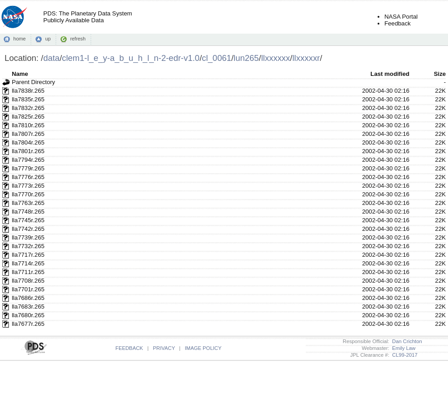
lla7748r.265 (28, 211)
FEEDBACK (129, 348)
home (19, 38)
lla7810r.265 (28, 125)
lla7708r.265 (28, 280)
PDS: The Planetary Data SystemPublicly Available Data (87, 17)
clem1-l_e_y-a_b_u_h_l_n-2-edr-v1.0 (130, 58)
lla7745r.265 (28, 220)
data (51, 58)
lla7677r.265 (28, 323)
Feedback (397, 23)
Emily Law (402, 348)
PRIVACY (164, 348)
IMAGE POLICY (203, 348)
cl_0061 (216, 58)
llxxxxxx (275, 58)
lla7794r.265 (28, 159)
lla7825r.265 (28, 116)
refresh (77, 38)
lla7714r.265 (28, 263)
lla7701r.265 (28, 289)
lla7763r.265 (28, 203)
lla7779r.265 (28, 168)
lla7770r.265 (28, 194)
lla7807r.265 (28, 133)
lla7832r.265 (28, 108)
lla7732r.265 (28, 246)
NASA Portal (401, 16)
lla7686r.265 (28, 297)
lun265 (246, 58)
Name (20, 73)
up (47, 38)
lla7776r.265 (28, 177)
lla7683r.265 (28, 306)
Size (440, 73)
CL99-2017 (403, 355)
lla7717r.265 (28, 254)
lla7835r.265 (28, 99)
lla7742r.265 (28, 228)
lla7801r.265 (28, 151)
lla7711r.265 (28, 272)
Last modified (389, 73)
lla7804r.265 (28, 142)
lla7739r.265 (28, 237)
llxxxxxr (306, 58)
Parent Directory (33, 82)
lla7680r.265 (28, 315)
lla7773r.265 (28, 185)
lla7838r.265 (28, 90)
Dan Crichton (405, 341)
